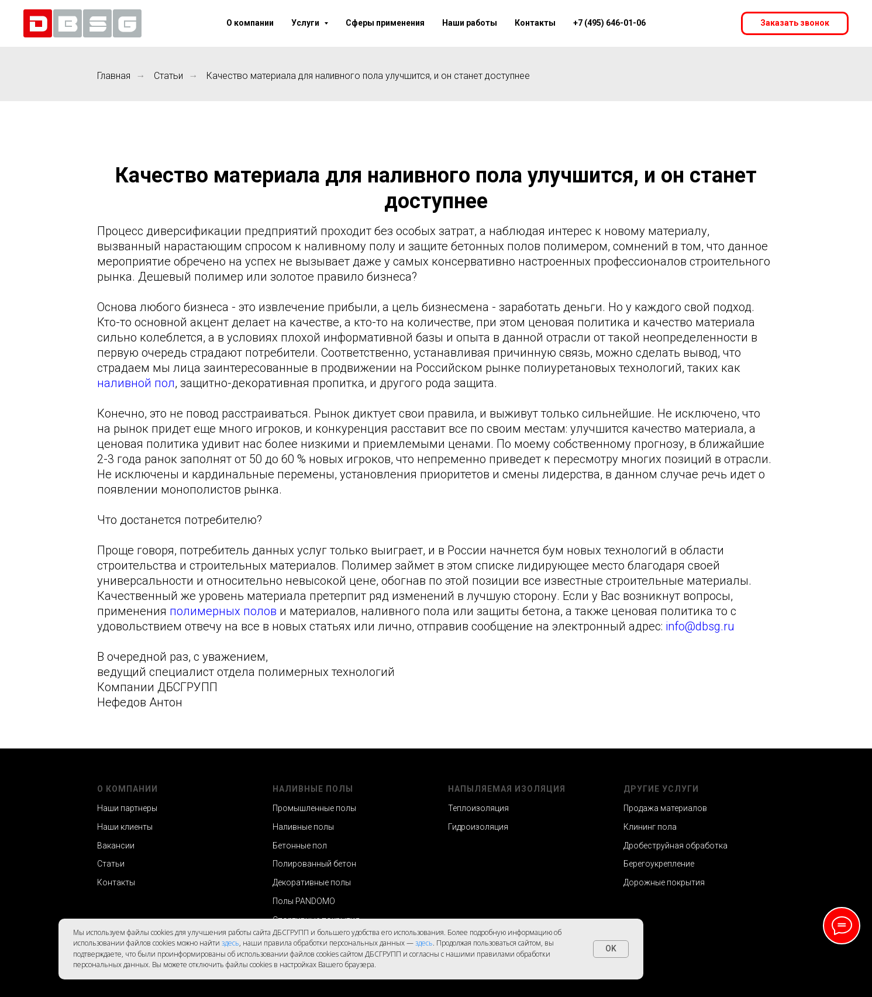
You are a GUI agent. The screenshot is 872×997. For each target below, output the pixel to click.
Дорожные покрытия (664, 882)
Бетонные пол (300, 845)
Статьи (168, 75)
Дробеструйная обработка (675, 845)
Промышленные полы (314, 808)
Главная (113, 75)
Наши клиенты (125, 827)
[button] (795, 23)
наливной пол (136, 383)
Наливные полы (303, 827)
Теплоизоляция (478, 808)
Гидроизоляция (478, 827)
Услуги (309, 22)
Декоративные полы (312, 882)
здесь (230, 943)
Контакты (535, 22)
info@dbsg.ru (700, 626)
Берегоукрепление (658, 863)
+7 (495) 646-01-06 (609, 22)
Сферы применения (385, 22)
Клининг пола (650, 827)
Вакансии (116, 845)
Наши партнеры (127, 808)
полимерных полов (223, 611)
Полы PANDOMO (304, 901)
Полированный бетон (314, 863)
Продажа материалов (665, 808)
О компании (250, 22)
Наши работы (469, 22)
